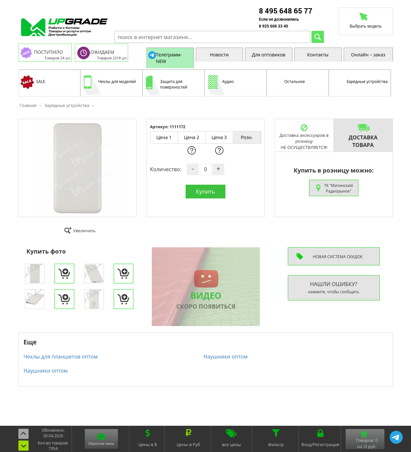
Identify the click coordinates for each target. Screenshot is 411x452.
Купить (205, 191)
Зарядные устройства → (69, 105)
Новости (219, 54)
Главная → (31, 105)
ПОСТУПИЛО (48, 52)
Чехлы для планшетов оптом (61, 356)
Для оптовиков (268, 54)
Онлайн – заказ (368, 54)
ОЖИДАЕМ (102, 52)
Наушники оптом (225, 356)
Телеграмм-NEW (169, 57)
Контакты (318, 54)
